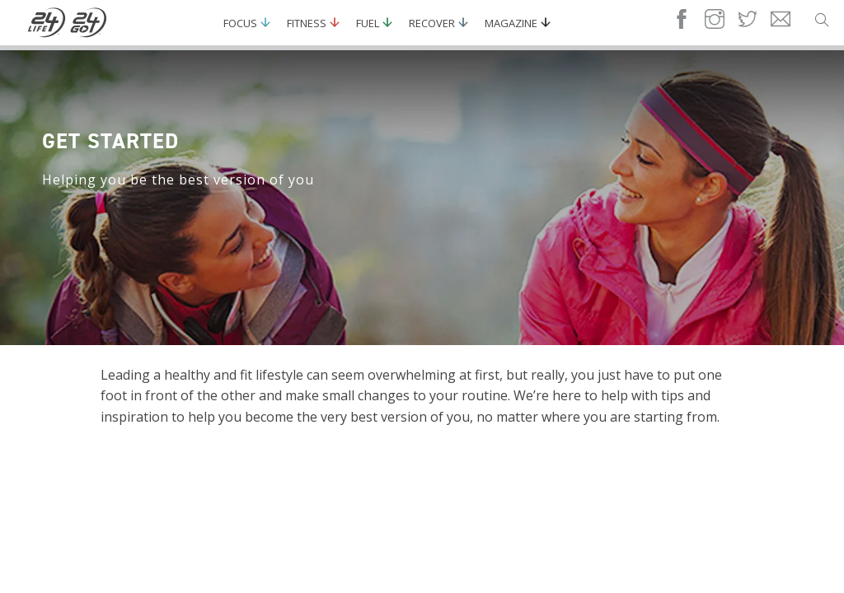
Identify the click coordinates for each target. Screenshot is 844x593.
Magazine (511, 23)
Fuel (367, 23)
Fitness (306, 23)
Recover (432, 23)
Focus (240, 23)
